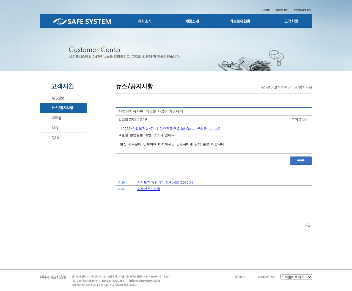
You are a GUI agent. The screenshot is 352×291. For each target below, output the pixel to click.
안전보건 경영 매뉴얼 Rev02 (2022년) (165, 182)
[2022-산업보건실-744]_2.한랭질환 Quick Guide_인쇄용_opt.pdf (170, 128)
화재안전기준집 (148, 188)
